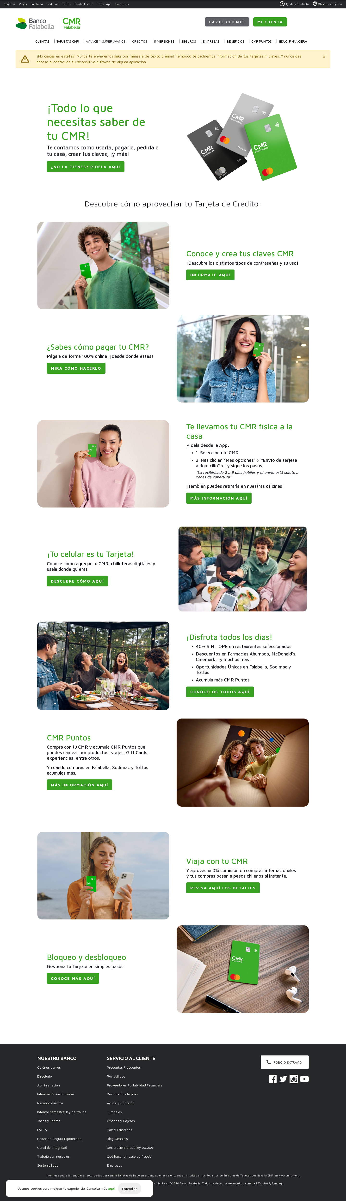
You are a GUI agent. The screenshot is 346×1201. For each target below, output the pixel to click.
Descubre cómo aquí (77, 581)
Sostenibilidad (47, 1165)
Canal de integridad (52, 1147)
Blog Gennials (117, 1139)
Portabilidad (116, 1076)
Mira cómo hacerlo (76, 368)
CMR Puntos (261, 41)
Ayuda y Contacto (120, 1103)
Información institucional (55, 1094)
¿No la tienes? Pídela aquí (85, 167)
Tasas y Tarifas (48, 1121)
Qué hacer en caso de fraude (129, 1156)
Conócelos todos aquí (220, 692)
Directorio (44, 1076)
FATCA (42, 1130)
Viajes (23, 4)
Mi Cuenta (270, 22)
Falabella (37, 4)
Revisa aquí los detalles (223, 888)
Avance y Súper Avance (105, 41)
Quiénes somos (49, 1067)
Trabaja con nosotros (53, 1156)
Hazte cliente (227, 22)
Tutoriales (114, 1112)
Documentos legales (122, 1094)
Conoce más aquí (73, 978)
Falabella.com (83, 4)
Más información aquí (218, 498)
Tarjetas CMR (67, 41)
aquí (111, 1188)
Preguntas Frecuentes (124, 1067)
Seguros (9, 4)
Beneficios (235, 41)
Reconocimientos (50, 1103)
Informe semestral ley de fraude (61, 1112)
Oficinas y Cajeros (121, 1121)
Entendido (129, 1189)
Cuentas (42, 41)
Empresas (122, 4)
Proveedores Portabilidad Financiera (134, 1085)
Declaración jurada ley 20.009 (130, 1147)
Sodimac (52, 4)
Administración (48, 1085)
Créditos (139, 41)
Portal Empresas (119, 1130)
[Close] (324, 56)
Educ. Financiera (293, 41)
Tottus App (104, 4)
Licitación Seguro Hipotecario (59, 1139)
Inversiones (164, 41)
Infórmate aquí (210, 275)
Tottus (66, 4)
